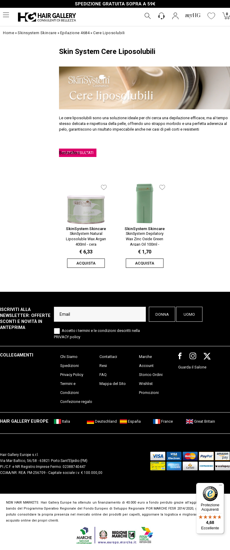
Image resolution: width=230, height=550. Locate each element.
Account (146, 365)
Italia (62, 421)
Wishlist (146, 383)
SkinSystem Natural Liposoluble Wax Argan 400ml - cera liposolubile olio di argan (86, 238)
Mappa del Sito (112, 383)
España (130, 421)
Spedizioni (69, 365)
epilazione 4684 (75, 33)
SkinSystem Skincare (86, 228)
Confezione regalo (76, 401)
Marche (145, 356)
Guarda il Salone (192, 367)
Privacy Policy (71, 374)
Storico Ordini (151, 374)
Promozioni (149, 392)
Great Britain (200, 421)
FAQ (103, 374)
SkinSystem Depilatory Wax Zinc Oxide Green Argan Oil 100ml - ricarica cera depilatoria (144, 238)
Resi (103, 365)
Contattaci (108, 356)
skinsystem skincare (37, 33)
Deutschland (102, 421)
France (163, 421)
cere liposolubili (109, 33)
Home (8, 33)
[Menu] (220, 486)
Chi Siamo (69, 356)
